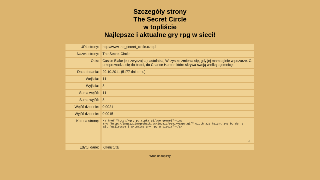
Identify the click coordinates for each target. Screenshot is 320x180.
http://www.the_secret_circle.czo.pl (129, 47)
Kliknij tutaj (110, 147)
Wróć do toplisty (159, 156)
